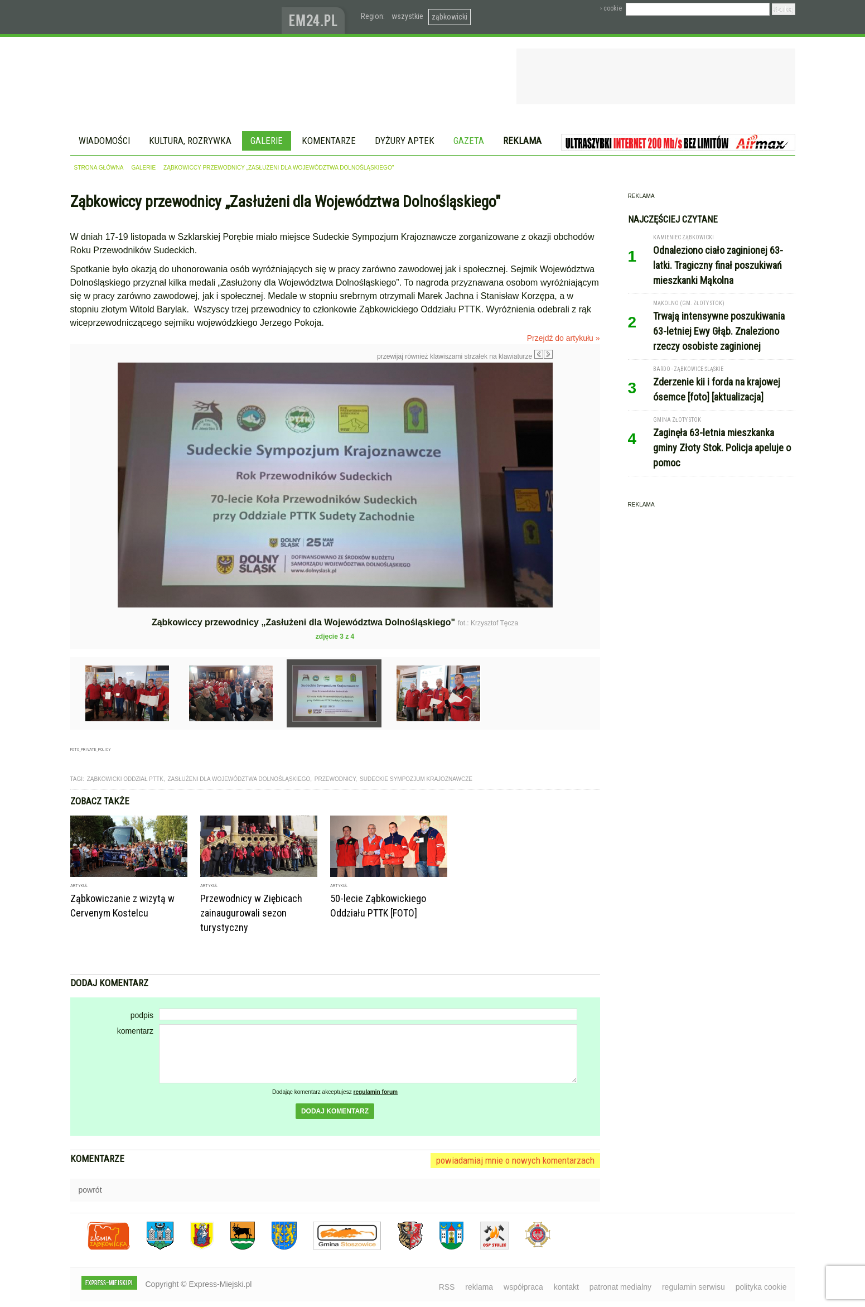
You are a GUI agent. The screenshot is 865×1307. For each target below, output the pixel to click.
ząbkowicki (449, 16)
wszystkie (407, 16)
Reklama (522, 140)
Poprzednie (94, 470)
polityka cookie (761, 1286)
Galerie (266, 140)
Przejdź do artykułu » (563, 338)
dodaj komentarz (335, 1111)
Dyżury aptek (404, 140)
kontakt (566, 1286)
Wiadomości (104, 140)
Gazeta (468, 140)
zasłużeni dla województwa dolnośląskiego (238, 779)
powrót (90, 1189)
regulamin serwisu (693, 1286)
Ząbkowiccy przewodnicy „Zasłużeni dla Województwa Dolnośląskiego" (278, 168)
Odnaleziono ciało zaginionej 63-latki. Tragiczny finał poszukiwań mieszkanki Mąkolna (718, 265)
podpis (142, 1015)
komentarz (135, 1030)
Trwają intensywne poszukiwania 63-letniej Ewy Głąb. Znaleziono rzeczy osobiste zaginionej (719, 331)
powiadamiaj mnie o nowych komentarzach (515, 1160)
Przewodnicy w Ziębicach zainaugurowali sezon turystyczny (251, 913)
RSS (447, 1286)
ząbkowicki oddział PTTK (125, 779)
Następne (576, 442)
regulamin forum (376, 1092)
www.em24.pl (316, 17)
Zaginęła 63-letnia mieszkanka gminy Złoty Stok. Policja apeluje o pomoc (722, 448)
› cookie (611, 8)
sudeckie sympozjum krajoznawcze (416, 779)
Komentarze (329, 140)
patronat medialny (620, 1286)
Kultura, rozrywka (190, 140)
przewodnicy (335, 779)
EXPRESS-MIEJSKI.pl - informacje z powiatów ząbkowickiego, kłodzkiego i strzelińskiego (176, 17)
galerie (143, 168)
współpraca (523, 1286)
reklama (479, 1286)
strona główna (99, 168)
